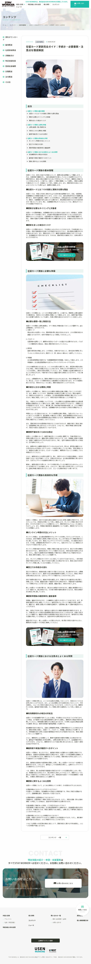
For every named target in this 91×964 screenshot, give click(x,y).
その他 (8, 82)
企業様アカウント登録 (45, 941)
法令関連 (8, 76)
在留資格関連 (22, 25)
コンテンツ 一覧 (54, 837)
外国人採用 (19, 4)
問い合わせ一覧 (56, 916)
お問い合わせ (79, 4)
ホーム (4, 25)
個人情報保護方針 (82, 920)
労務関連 (8, 71)
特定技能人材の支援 (34, 4)
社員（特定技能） (10, 922)
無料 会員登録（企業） (60, 919)
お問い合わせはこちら (65, 883)
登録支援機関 (10, 66)
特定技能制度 (10, 61)
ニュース (19, 7)
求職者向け (9, 55)
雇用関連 (8, 45)
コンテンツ (55, 4)
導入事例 (46, 4)
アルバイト (8, 919)
